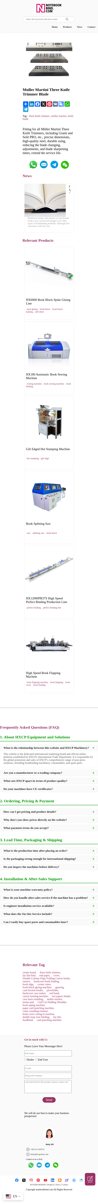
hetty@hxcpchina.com (39, 1154)
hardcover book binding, (47, 981)
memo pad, (28, 1002)
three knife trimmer (39, 116)
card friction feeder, (33, 990)
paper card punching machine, (39, 1008)
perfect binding (34, 607)
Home (55, 27)
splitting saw (38, 533)
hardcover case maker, (34, 993)
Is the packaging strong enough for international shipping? (39, 858)
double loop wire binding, (36, 1017)
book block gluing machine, (37, 987)
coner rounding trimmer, (35, 1011)
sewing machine (34, 384)
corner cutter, (45, 984)
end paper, (44, 975)
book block (45, 309)
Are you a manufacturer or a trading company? (32, 772)
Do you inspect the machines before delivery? (31, 866)
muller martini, (55, 999)
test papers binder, (61, 996)
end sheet (39, 312)
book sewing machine (54, 384)
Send (49, 1100)
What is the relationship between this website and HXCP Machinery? (46, 747)
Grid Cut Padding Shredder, (52, 1002)
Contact (91, 27)
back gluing (32, 309)
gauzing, (59, 987)
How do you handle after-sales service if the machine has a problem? (45, 897)
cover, (57, 975)
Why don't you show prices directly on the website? (35, 819)
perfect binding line (52, 607)
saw (28, 533)
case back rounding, (33, 999)
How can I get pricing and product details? (29, 811)
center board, (30, 972)
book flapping (56, 682)
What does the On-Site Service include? (27, 914)
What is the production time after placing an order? (35, 850)
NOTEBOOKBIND (38, 1185)
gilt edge (45, 458)
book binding (39, 685)
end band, (54, 993)
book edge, (28, 984)
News (79, 27)
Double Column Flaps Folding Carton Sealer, (46, 978)
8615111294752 (38, 1149)
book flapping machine (37, 682)
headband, (28, 1020)
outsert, (27, 981)
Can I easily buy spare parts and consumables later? (35, 922)
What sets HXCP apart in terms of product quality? (35, 780)
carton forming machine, (36, 996)
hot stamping (33, 458)
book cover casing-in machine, (39, 1014)
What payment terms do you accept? (26, 828)
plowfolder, (53, 990)
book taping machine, (34, 1005)
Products (67, 27)
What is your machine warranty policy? (28, 889)
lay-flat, (57, 1017)
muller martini (58, 116)
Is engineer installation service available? (28, 905)
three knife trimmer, (50, 972)
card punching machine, (49, 1020)
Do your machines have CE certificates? (28, 789)
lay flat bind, (29, 975)
